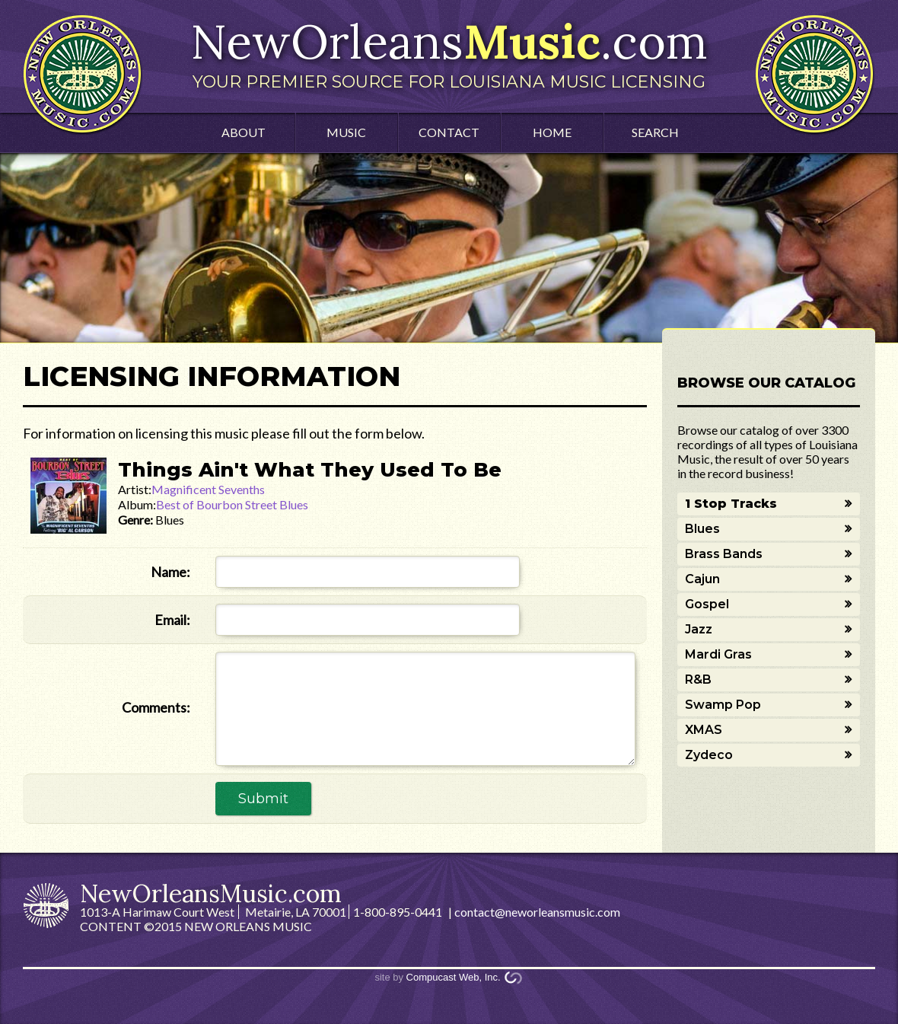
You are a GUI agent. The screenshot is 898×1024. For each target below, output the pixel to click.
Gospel (707, 604)
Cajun (702, 579)
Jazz (698, 629)
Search (655, 132)
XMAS (703, 730)
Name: (170, 571)
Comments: (156, 707)
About (243, 132)
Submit (263, 798)
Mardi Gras (718, 654)
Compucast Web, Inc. (453, 977)
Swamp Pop (723, 704)
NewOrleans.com (449, 51)
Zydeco (709, 755)
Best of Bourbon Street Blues (232, 504)
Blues (702, 529)
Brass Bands (724, 554)
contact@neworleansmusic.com (537, 911)
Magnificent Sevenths (208, 489)
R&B (698, 679)
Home (552, 132)
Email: (172, 619)
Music (346, 132)
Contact (449, 132)
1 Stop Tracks (731, 503)
